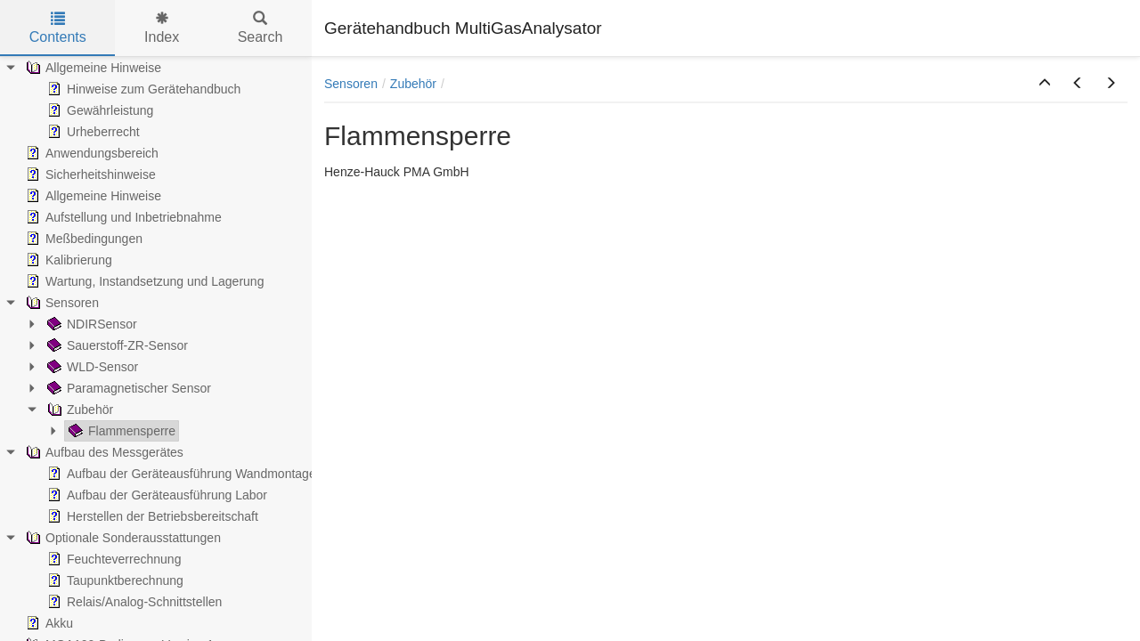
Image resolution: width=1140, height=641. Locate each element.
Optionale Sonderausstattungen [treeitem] (121, 537)
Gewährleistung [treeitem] (98, 110)
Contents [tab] (57, 28)
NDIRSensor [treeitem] (90, 324)
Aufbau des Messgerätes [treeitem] (102, 452)
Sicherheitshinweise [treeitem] (89, 174)
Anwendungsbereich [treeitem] (90, 153)
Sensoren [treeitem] (60, 302)
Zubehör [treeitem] (78, 409)
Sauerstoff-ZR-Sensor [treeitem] (116, 345)
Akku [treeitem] (47, 623)
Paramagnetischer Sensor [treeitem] (127, 388)
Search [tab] (260, 28)
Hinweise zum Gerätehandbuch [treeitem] (142, 89)
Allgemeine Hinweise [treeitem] (91, 67)
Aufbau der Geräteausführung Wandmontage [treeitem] (180, 473)
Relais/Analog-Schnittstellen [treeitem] (133, 602)
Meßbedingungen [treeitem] (82, 238)
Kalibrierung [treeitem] (67, 260)
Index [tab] (161, 28)
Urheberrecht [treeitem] (92, 131)
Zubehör (413, 84)
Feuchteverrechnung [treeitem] (112, 559)
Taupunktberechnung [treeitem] (113, 580)
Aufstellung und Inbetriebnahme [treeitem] (122, 217)
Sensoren (351, 84)
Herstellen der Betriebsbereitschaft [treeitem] (151, 516)
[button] (1045, 83)
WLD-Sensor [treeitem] (91, 366)
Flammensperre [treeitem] (120, 431)
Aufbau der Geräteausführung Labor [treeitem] (155, 495)
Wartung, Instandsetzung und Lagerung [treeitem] (143, 281)
